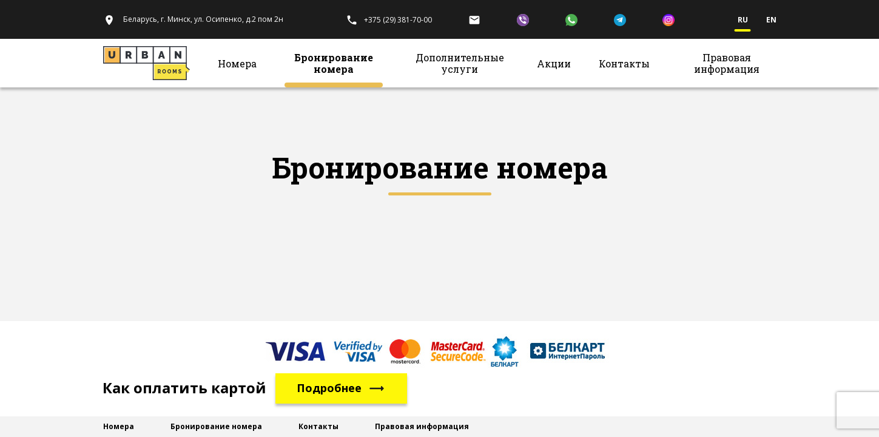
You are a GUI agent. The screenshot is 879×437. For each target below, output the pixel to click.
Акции (554, 63)
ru (743, 20)
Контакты (624, 63)
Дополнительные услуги (460, 63)
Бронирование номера (333, 63)
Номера (237, 63)
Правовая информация (726, 63)
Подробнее (341, 388)
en (771, 20)
